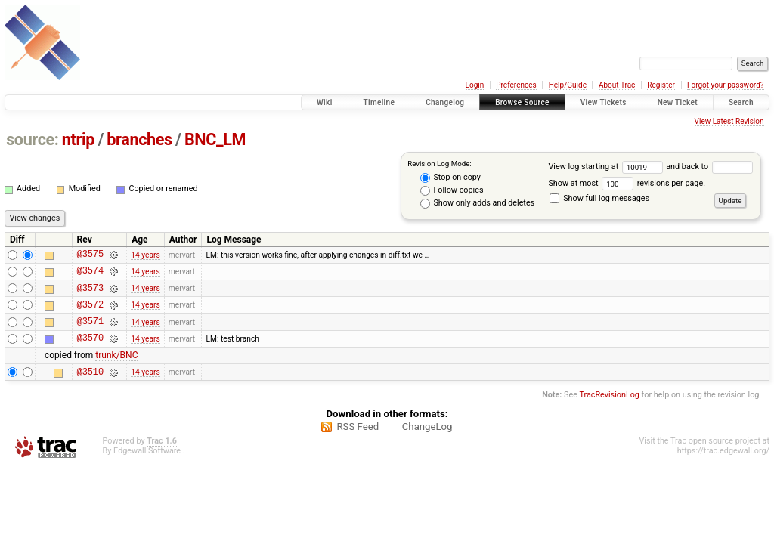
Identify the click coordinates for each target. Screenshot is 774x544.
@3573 (90, 294)
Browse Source (522, 102)
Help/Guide (568, 85)
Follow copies (452, 190)
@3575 (90, 255)
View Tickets (603, 102)
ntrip (78, 139)
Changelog (445, 102)
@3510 (90, 387)
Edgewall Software (147, 466)
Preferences (516, 85)
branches (139, 139)
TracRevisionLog (609, 411)
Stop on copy (450, 177)
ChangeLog (427, 442)
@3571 (90, 332)
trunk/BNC (116, 368)
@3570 (90, 351)
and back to (709, 167)
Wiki (325, 102)
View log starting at (607, 167)
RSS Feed (357, 442)
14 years (145, 256)
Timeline (379, 102)
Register (661, 85)
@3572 (90, 313)
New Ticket (678, 102)
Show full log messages (599, 198)
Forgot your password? (725, 85)
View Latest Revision (729, 121)
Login (475, 85)
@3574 (90, 274)
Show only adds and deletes (477, 203)
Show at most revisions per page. (626, 183)
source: (32, 139)
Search (741, 102)
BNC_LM (215, 139)
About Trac (617, 85)
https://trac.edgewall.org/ (723, 466)
